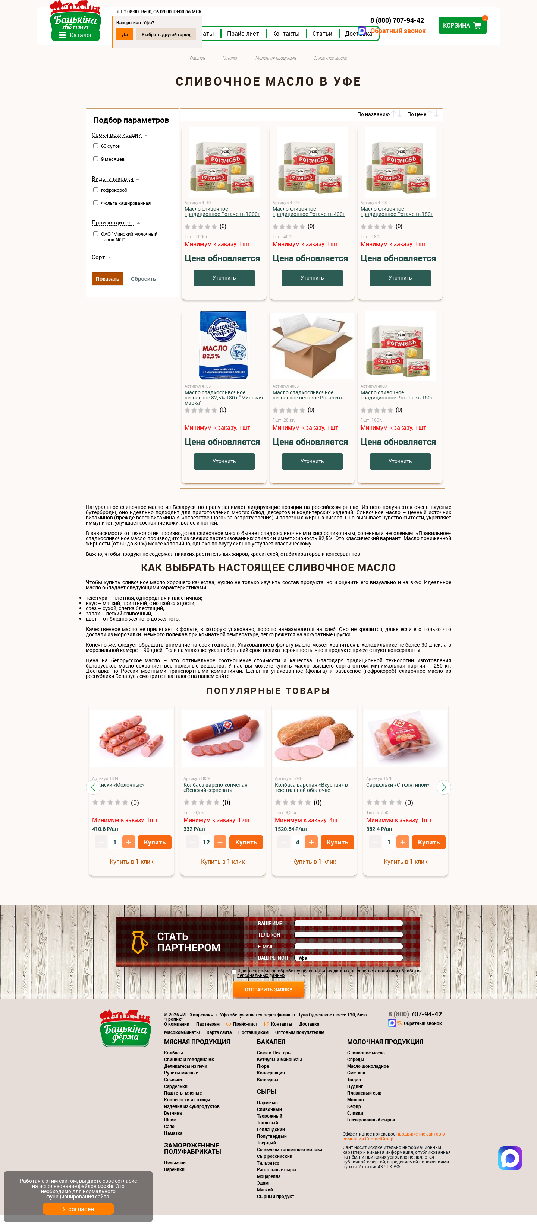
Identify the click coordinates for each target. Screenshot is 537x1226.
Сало (169, 1137)
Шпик (170, 1130)
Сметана (356, 1083)
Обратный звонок (349, 30)
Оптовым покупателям (299, 1043)
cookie (105, 1186)
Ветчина (173, 1124)
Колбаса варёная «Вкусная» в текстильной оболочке (311, 798)
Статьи (371, 44)
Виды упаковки (113, 189)
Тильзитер (268, 1173)
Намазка (173, 1144)
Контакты (335, 44)
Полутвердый (272, 1147)
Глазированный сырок (371, 1130)
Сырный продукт (275, 1207)
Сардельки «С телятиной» (398, 795)
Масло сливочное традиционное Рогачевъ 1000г (222, 222)
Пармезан (267, 1113)
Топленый (267, 1133)
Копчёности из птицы (187, 1110)
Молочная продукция (385, 1052)
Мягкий (265, 1200)
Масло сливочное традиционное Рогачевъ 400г (309, 222)
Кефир (354, 1117)
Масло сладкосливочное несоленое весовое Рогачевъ (308, 405)
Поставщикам (253, 1043)
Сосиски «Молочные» (118, 795)
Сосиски (173, 1090)
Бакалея (271, 1052)
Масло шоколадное (368, 1077)
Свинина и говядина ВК (189, 1070)
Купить (155, 852)
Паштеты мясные (183, 1103)
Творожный (269, 1127)
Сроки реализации (117, 146)
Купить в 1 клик (131, 872)
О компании (176, 1035)
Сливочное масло (366, 1063)
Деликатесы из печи (185, 1077)
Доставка (407, 44)
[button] (93, 797)
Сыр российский (274, 1167)
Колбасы (173, 1063)
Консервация (271, 1083)
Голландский (271, 1140)
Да (174, 34)
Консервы (268, 1090)
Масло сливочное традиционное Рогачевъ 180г (397, 222)
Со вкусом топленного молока (289, 1160)
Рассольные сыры (276, 1180)
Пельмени (175, 1173)
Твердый (266, 1153)
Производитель (113, 233)
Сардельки (176, 1097)
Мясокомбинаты (182, 1043)
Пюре (263, 1077)
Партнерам (208, 1035)
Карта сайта (219, 1043)
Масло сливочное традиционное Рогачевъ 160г (397, 405)
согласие (260, 981)
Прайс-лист (292, 44)
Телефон (269, 945)
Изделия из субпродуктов (192, 1117)
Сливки (355, 1124)
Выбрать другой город (215, 34)
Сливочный (269, 1120)
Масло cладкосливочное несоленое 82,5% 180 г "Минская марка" (224, 408)
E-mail (266, 957)
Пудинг (355, 1097)
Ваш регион (273, 968)
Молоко (355, 1110)
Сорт (98, 268)
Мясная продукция (197, 1052)
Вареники (174, 1180)
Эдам (262, 1194)
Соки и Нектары (274, 1063)
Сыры (266, 1102)
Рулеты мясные (181, 1083)
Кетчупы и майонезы (279, 1070)
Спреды (355, 1070)
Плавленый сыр (364, 1103)
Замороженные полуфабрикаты (192, 1159)
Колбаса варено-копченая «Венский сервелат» (215, 798)
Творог (354, 1090)
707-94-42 (415, 1024)
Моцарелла (268, 1187)
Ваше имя (270, 934)
